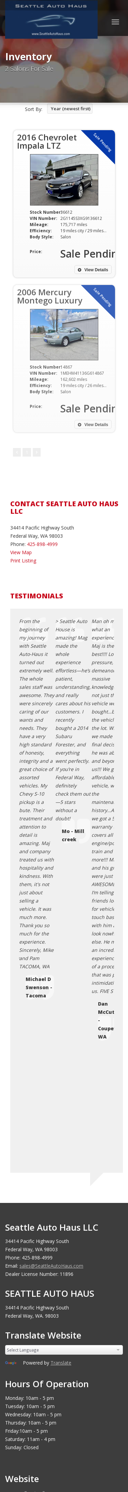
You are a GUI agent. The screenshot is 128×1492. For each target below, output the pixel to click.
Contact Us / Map (43, 1131)
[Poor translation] (30, 1339)
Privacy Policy (39, 1139)
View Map (21, 552)
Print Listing (23, 560)
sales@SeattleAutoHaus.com (51, 896)
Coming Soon (39, 1123)
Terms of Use (39, 1147)
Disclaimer (35, 1172)
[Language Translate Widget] (64, 980)
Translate (61, 993)
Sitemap (33, 1164)
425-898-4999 (42, 544)
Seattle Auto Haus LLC (59, 1242)
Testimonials (38, 1156)
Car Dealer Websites (31, 1250)
